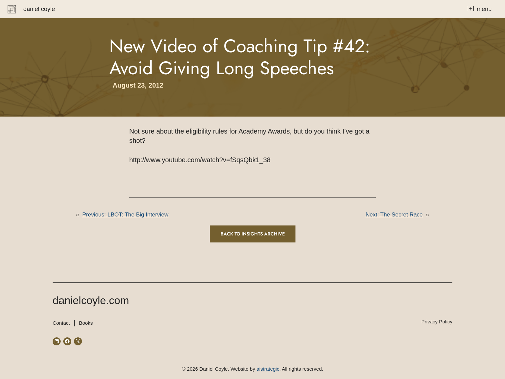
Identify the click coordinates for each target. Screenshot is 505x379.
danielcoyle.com (91, 300)
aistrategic (267, 369)
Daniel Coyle (39, 9)
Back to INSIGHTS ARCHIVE (253, 233)
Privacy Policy (436, 321)
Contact (61, 323)
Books (86, 323)
